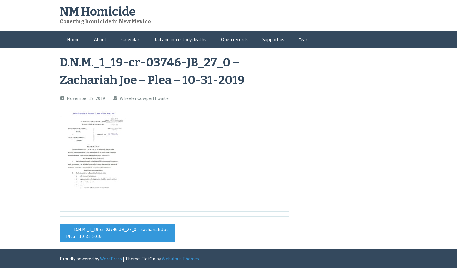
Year (303, 39)
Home (73, 39)
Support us (273, 39)
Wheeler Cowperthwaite (144, 98)
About (100, 39)
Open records (234, 39)
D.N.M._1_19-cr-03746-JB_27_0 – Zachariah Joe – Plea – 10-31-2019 (116, 232)
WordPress (111, 259)
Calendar (130, 39)
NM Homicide (98, 12)
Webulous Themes (180, 259)
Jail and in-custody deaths (180, 39)
